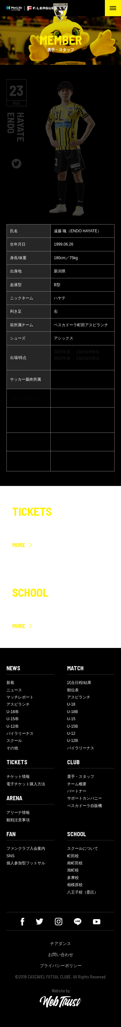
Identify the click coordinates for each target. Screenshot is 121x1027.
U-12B (72, 740)
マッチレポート (20, 697)
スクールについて (82, 848)
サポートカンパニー (84, 798)
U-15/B (12, 719)
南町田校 (75, 863)
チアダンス (60, 943)
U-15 (71, 719)
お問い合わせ (60, 954)
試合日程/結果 (79, 682)
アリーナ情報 (18, 812)
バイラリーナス (20, 733)
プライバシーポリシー (61, 965)
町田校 (73, 856)
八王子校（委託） (82, 892)
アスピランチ (18, 704)
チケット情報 (18, 776)
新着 (10, 682)
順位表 (73, 690)
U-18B (72, 712)
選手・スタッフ (80, 776)
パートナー (76, 791)
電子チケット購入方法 (25, 784)
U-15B (72, 726)
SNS (10, 856)
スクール (14, 740)
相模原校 (75, 885)
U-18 (71, 704)
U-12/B (12, 726)
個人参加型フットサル (25, 863)
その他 (12, 748)
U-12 (71, 733)
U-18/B (12, 712)
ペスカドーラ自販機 (84, 805)
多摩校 (73, 877)
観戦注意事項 (18, 820)
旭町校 (73, 870)
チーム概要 (76, 784)
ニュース (14, 690)
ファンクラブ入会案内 (25, 848)
